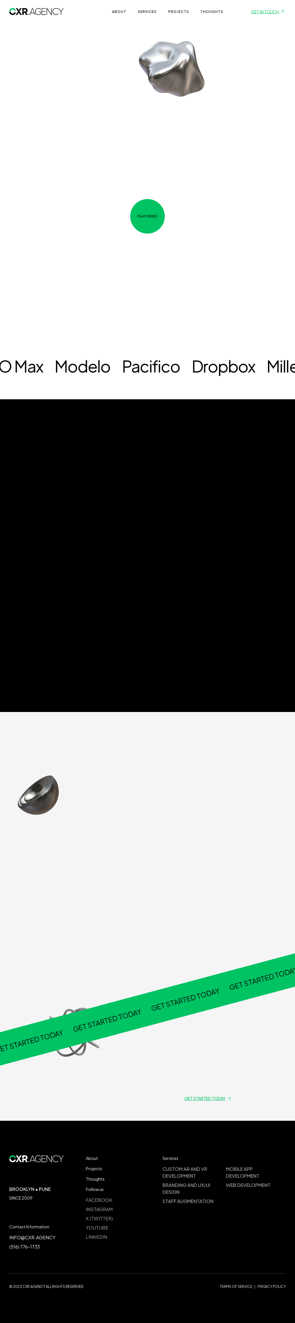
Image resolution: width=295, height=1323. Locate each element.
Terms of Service (236, 1286)
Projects (94, 1168)
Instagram (99, 1209)
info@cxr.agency (32, 1237)
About (119, 11)
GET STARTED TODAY (47, 1036)
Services (147, 11)
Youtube (97, 1228)
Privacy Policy (272, 1286)
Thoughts (212, 11)
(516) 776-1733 (24, 1247)
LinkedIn (96, 1237)
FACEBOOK (99, 1200)
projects (178, 11)
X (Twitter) (99, 1218)
